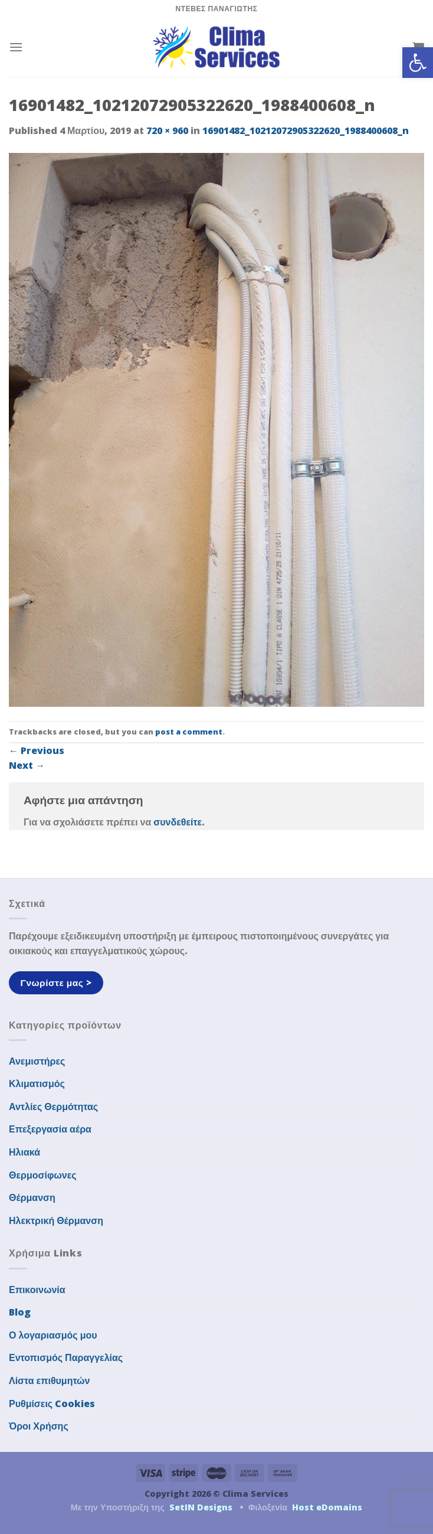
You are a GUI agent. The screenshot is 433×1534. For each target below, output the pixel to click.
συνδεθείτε (177, 821)
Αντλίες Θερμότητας (53, 1106)
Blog (20, 1311)
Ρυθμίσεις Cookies (52, 1403)
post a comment (188, 731)
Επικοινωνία (37, 1289)
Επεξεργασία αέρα (50, 1128)
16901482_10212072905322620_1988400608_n (305, 130)
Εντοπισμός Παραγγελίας (66, 1357)
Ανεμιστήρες (37, 1061)
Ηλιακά (24, 1151)
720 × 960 (167, 130)
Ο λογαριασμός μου (53, 1335)
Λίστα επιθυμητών (49, 1380)
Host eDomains (327, 1507)
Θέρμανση (32, 1197)
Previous (36, 750)
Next (27, 765)
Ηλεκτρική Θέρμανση (56, 1220)
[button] (417, 62)
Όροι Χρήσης (38, 1425)
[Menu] (16, 46)
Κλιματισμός (37, 1083)
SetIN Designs (200, 1507)
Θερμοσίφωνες (43, 1175)
